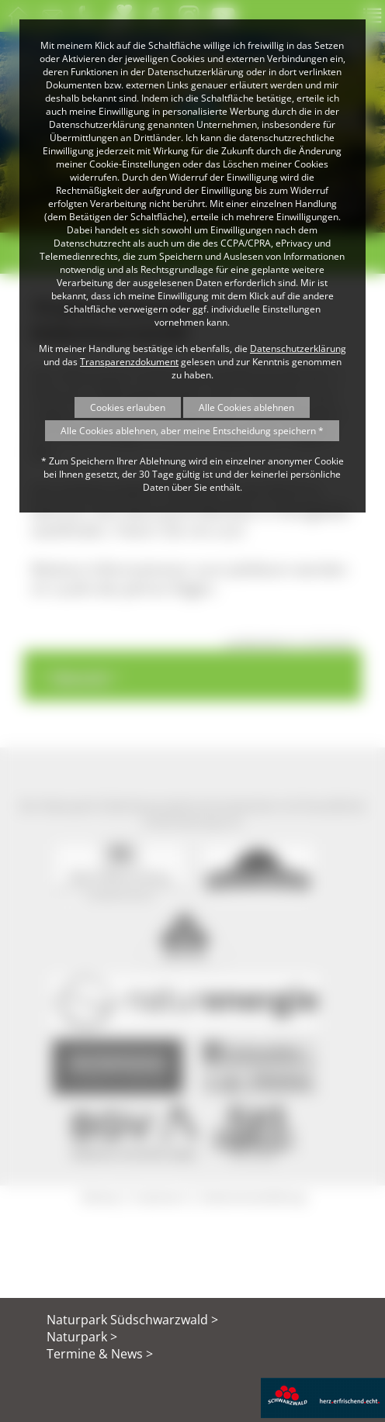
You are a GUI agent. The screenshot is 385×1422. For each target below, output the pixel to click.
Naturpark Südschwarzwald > (132, 1319)
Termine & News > (100, 1353)
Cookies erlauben (127, 407)
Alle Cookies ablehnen (246, 407)
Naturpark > (82, 1336)
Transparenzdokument (129, 361)
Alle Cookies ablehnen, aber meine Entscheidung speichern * (192, 430)
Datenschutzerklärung (298, 348)
